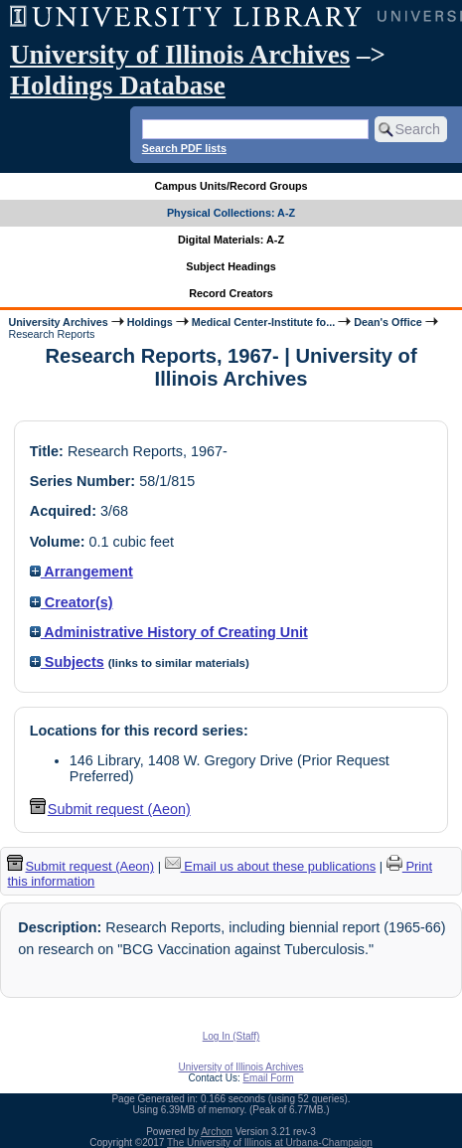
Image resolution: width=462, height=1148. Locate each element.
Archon (216, 1131)
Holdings (150, 322)
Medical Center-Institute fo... (263, 322)
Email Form (267, 1077)
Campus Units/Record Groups (230, 186)
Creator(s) (71, 602)
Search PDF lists (184, 148)
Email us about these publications (271, 866)
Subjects (67, 662)
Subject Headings (231, 266)
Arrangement (81, 571)
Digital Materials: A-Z (231, 240)
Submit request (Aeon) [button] (110, 809)
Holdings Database (118, 85)
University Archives (57, 322)
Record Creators (231, 293)
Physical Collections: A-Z (231, 213)
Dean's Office (387, 322)
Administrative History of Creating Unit (169, 632)
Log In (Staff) (231, 1036)
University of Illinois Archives (180, 55)
